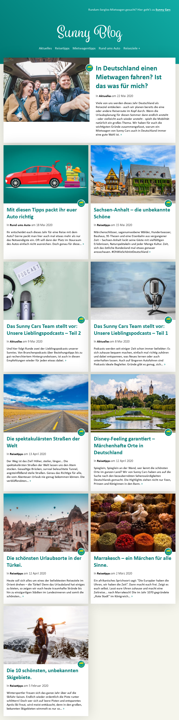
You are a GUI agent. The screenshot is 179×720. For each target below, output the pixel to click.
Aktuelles (45, 48)
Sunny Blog (89, 34)
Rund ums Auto (109, 48)
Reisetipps (62, 48)
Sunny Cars (163, 9)
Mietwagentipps (84, 48)
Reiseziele (130, 48)
